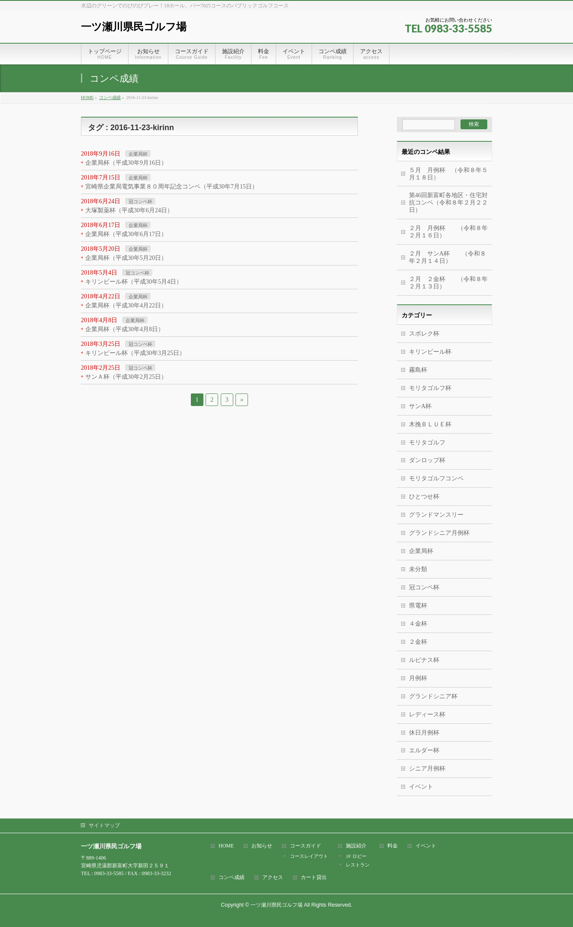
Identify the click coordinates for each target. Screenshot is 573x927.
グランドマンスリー (436, 514)
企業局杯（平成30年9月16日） (126, 163)
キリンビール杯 (430, 351)
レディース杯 (427, 714)
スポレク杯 (424, 333)
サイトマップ (104, 825)
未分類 (418, 569)
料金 (392, 846)
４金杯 (418, 623)
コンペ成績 (232, 877)
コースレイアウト (309, 856)
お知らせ (261, 846)
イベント (421, 786)
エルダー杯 (424, 750)
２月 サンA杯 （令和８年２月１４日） (447, 257)
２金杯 (418, 642)
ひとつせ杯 (424, 496)
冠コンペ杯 (140, 201)
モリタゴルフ (427, 442)
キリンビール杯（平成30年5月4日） (133, 281)
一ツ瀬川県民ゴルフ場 (134, 26)
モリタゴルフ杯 (430, 388)
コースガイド (305, 846)
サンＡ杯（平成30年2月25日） (126, 377)
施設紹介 (356, 846)
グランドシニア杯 (433, 696)
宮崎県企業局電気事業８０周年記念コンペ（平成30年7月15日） (171, 186)
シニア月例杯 (427, 768)
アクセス (272, 877)
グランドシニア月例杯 (439, 533)
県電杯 (418, 605)
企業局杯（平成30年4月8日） (124, 329)
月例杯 (418, 678)
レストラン (358, 864)
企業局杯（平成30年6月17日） (126, 234)
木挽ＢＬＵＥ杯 (430, 424)
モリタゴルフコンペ (436, 478)
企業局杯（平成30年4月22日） (126, 305)
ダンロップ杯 (427, 460)
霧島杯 (418, 370)
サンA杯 (420, 406)
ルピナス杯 (424, 660)
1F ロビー (356, 856)
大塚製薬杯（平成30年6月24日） (129, 210)
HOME (226, 846)
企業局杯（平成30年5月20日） (126, 258)
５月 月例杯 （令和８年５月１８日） (448, 174)
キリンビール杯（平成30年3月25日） (135, 353)
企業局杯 (138, 154)
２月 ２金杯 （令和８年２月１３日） (448, 283)
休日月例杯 (424, 732)
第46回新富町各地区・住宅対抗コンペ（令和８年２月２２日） (448, 202)
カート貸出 (314, 877)
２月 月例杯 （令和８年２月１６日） (448, 232)
